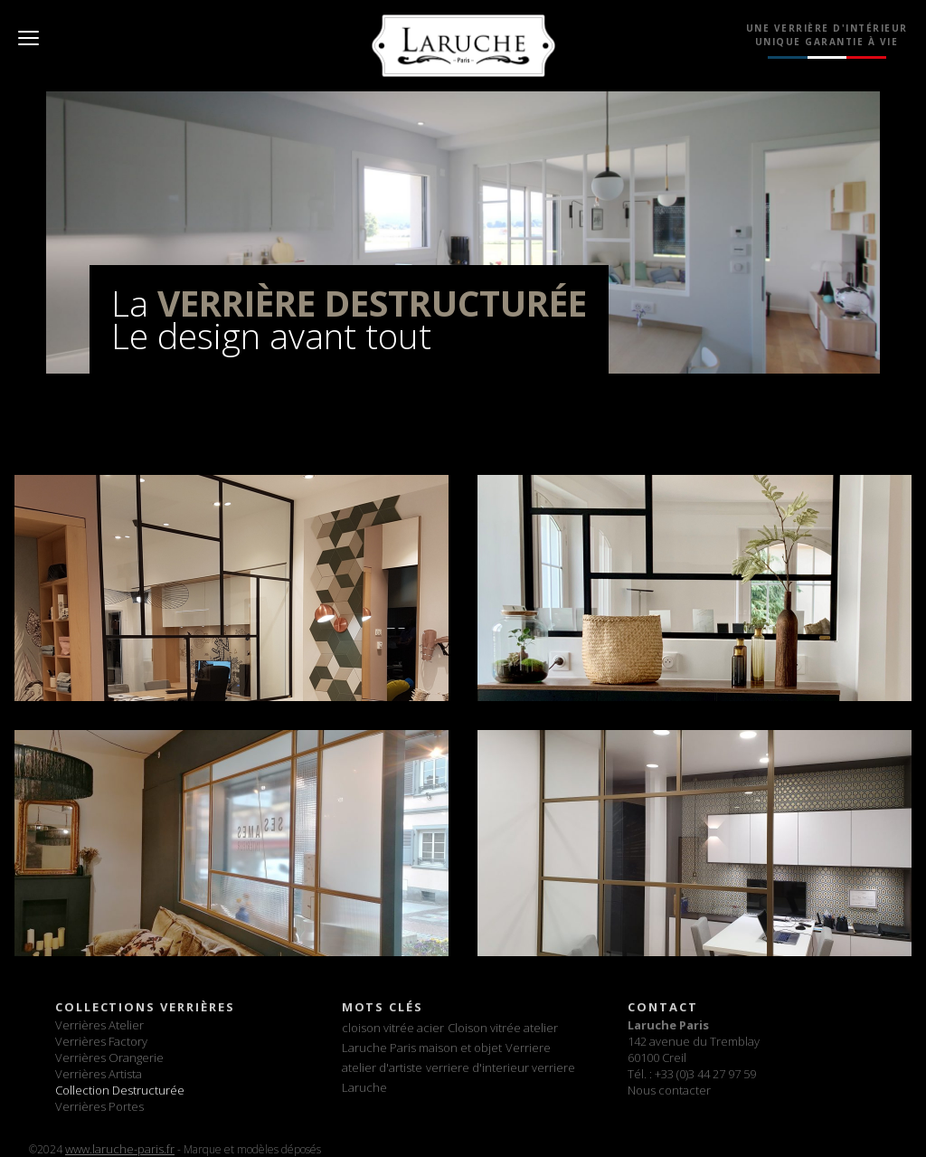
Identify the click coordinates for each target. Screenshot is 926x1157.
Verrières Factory (101, 1041)
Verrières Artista (98, 1074)
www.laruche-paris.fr (120, 1149)
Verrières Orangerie (109, 1057)
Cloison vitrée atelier (503, 1027)
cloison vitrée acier (393, 1027)
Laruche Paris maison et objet (422, 1047)
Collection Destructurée (119, 1090)
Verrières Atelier (99, 1025)
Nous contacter (669, 1090)
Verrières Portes (99, 1106)
